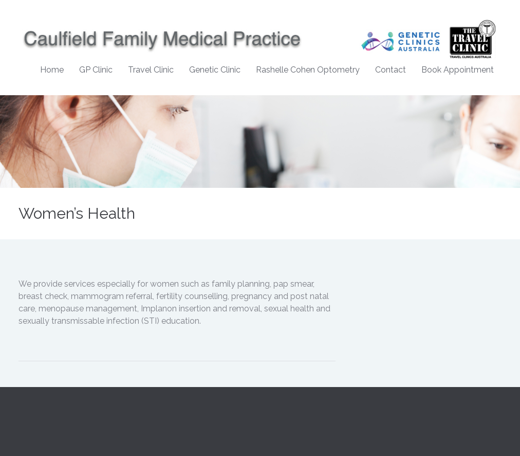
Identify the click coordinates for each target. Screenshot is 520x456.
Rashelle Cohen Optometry (308, 70)
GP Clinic (96, 70)
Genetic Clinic (214, 70)
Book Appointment (457, 70)
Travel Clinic (151, 70)
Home (52, 70)
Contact (390, 70)
